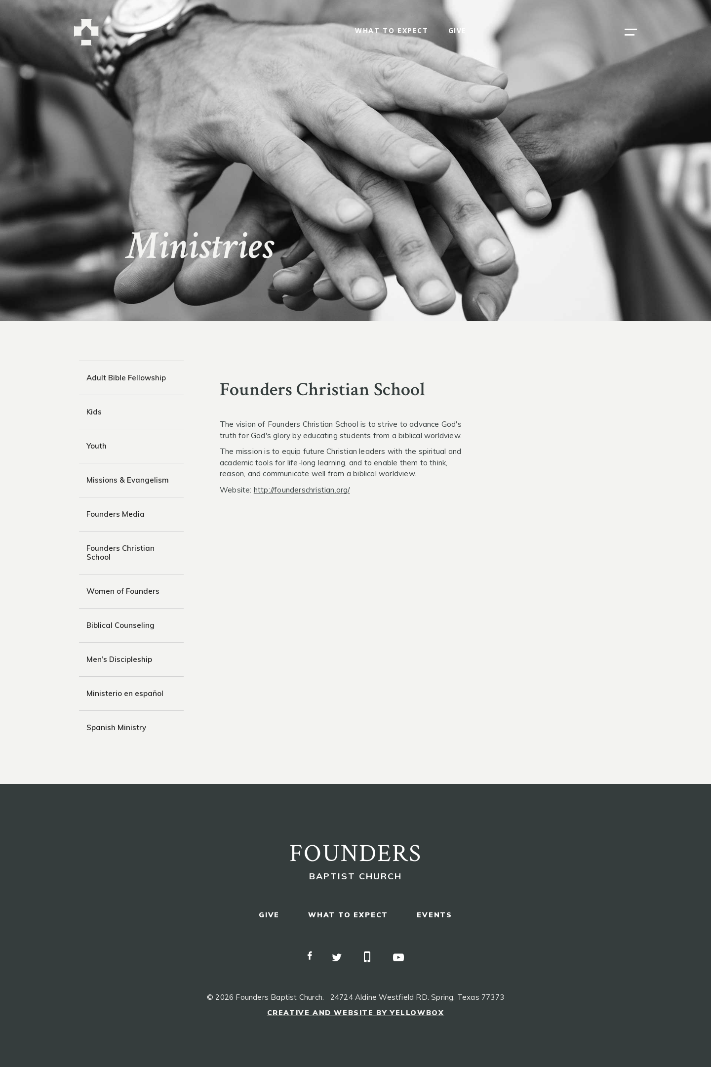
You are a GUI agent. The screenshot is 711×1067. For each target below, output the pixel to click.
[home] (86, 32)
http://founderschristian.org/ (302, 489)
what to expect (391, 31)
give (457, 31)
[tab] (131, 378)
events (434, 915)
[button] (631, 32)
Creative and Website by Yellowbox (355, 1012)
